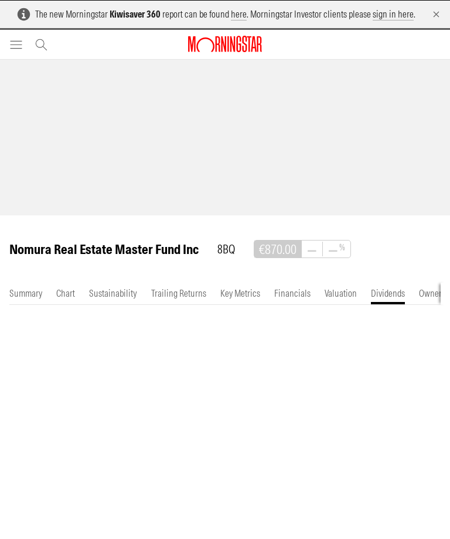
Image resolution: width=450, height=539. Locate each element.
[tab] (25, 293)
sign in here (393, 14)
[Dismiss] (436, 14)
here (239, 14)
